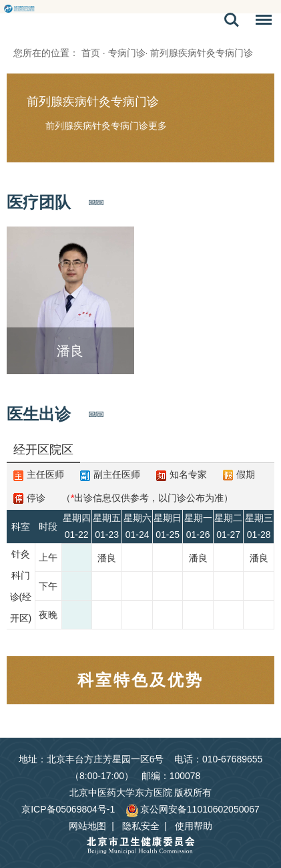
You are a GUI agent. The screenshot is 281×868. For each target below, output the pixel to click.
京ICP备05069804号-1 (68, 809)
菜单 (260, 22)
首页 (90, 52)
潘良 (106, 558)
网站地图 (87, 826)
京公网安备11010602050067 (192, 809)
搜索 (231, 20)
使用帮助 (193, 826)
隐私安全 (141, 826)
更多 (157, 125)
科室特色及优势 (140, 680)
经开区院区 (43, 449)
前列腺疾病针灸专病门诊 (93, 101)
